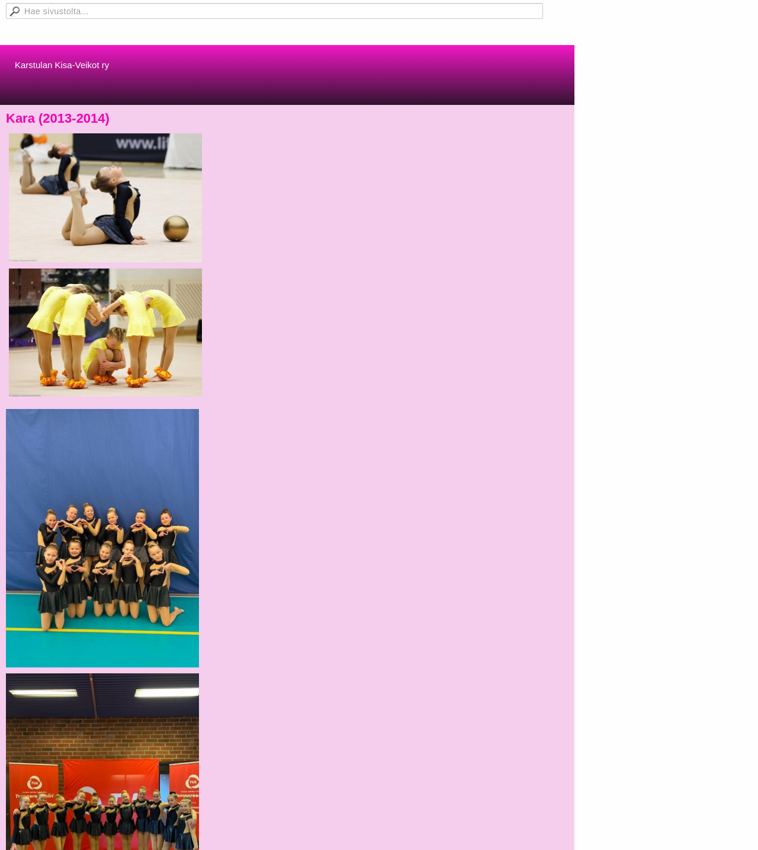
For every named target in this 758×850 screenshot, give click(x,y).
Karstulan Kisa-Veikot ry (62, 65)
